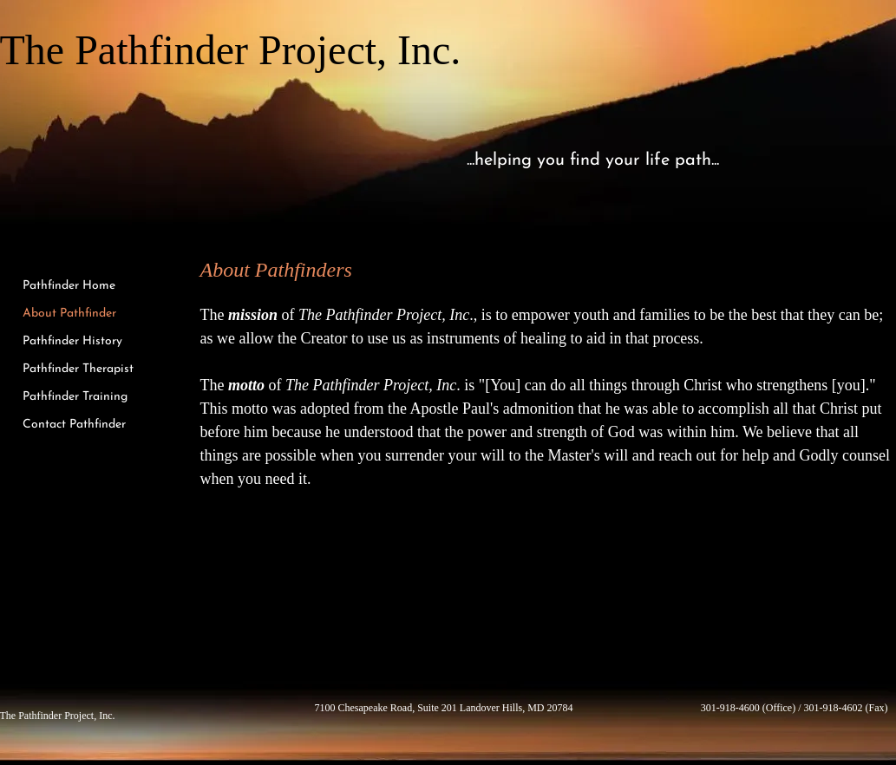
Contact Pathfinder (74, 424)
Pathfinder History (72, 341)
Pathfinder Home (69, 285)
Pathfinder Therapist (78, 369)
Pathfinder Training (75, 396)
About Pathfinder (69, 313)
